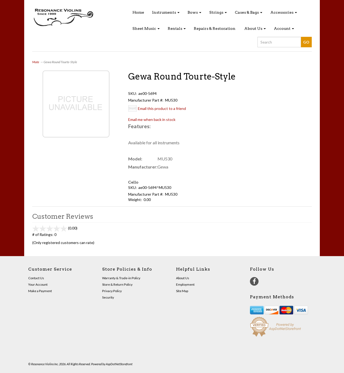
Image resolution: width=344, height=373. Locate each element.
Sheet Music (146, 28)
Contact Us (36, 278)
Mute (35, 62)
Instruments (166, 12)
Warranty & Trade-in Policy (121, 278)
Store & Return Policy (117, 284)
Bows (194, 12)
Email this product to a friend (162, 108)
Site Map (182, 291)
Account (284, 28)
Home (138, 12)
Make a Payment (40, 291)
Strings (218, 12)
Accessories (283, 12)
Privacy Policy (112, 291)
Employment (185, 284)
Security (108, 297)
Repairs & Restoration (214, 28)
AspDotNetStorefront (119, 364)
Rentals (177, 28)
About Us (255, 28)
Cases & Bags (248, 12)
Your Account (38, 284)
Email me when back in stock (151, 119)
